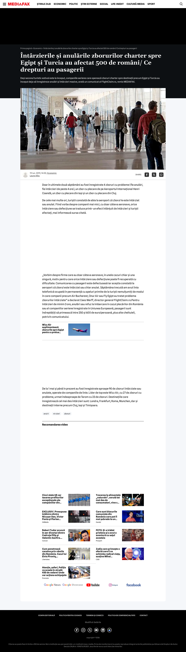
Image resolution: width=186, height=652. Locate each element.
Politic (73, 4)
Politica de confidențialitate (121, 615)
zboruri (67, 413)
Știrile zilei (44, 4)
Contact (144, 615)
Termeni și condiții (95, 615)
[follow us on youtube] (93, 585)
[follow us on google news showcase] (72, 585)
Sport (151, 4)
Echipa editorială (46, 615)
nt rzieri (56, 413)
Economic (60, 4)
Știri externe (89, 4)
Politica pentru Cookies (70, 615)
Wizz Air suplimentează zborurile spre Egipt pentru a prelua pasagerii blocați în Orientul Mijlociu (53, 329)
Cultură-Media (136, 4)
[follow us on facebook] (134, 585)
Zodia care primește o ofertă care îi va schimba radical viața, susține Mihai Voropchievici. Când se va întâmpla (108, 553)
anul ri (46, 413)
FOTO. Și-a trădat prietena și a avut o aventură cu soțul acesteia (106, 534)
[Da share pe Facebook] (147, 175)
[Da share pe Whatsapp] (161, 175)
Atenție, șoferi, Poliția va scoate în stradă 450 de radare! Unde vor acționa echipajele (54, 571)
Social (104, 4)
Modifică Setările (93, 622)
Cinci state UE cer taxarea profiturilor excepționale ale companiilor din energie (53, 499)
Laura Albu (35, 176)
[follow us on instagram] (113, 585)
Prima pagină (26, 48)
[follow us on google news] (52, 585)
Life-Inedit (117, 4)
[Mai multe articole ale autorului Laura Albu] (25, 175)
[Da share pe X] (154, 175)
